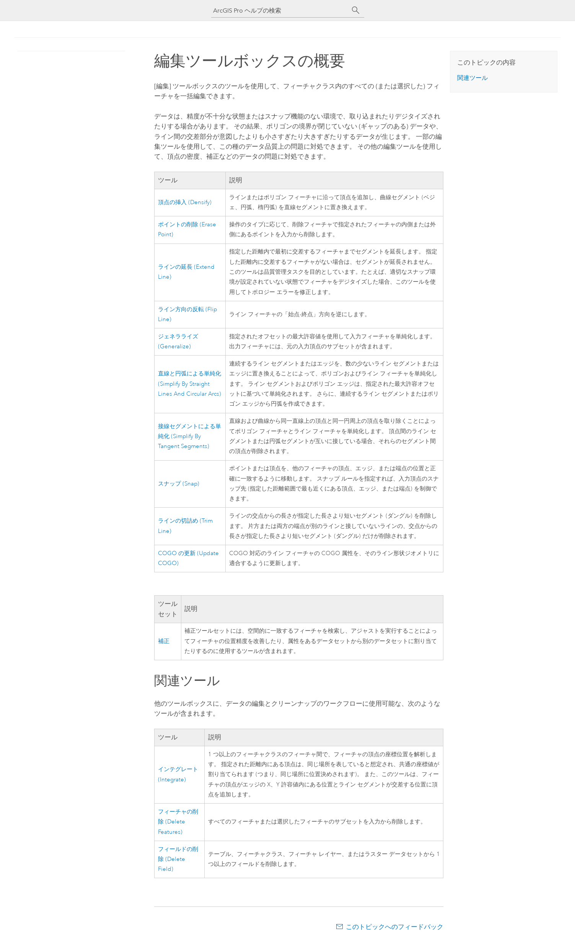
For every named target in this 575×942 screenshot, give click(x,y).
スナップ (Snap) (178, 483)
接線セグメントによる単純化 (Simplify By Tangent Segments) (189, 436)
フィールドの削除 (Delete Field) (178, 859)
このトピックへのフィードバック (394, 927)
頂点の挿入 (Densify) (185, 202)
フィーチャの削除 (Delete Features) (178, 822)
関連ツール (472, 77)
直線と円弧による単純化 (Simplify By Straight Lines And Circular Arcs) (189, 384)
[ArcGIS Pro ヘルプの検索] (280, 10)
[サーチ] (356, 10)
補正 (163, 641)
